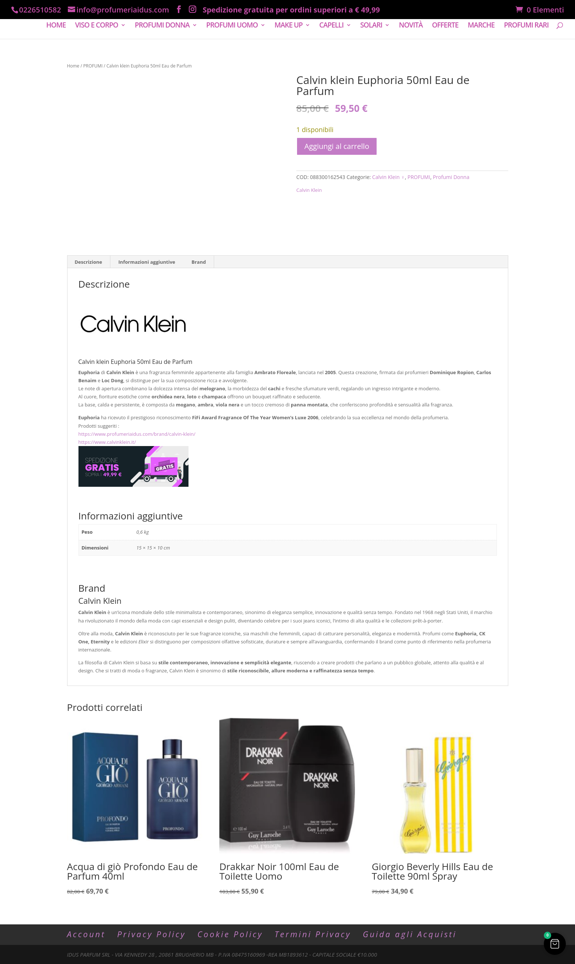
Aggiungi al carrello (336, 146)
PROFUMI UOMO (232, 26)
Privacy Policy (151, 933)
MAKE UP (288, 26)
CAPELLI (331, 26)
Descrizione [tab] (88, 262)
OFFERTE (445, 26)
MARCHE (481, 26)
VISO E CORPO (96, 26)
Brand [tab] (198, 262)
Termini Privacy (313, 933)
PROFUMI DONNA (162, 26)
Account (86, 933)
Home (73, 66)
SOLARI (371, 26)
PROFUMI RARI (526, 26)
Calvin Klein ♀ (388, 177)
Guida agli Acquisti (410, 933)
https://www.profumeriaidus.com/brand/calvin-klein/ (137, 434)
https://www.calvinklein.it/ (107, 442)
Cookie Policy (230, 933)
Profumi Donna (451, 177)
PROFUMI (93, 66)
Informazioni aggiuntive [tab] (146, 262)
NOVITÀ (411, 26)
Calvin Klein (309, 190)
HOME (56, 26)
